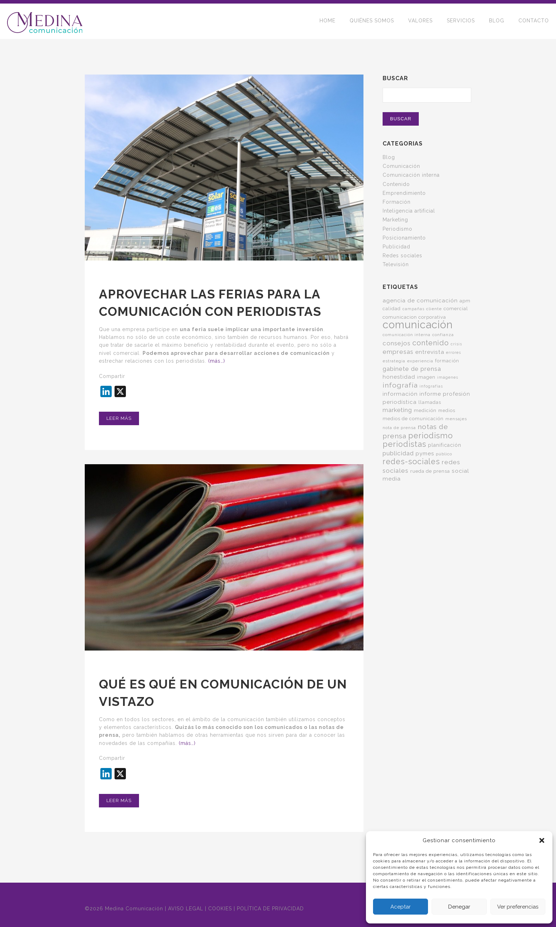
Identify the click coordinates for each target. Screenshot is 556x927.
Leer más (119, 418)
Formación (397, 202)
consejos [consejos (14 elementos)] (397, 343)
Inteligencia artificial (409, 211)
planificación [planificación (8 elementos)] (444, 445)
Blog (389, 157)
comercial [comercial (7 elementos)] (456, 308)
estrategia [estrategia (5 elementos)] (394, 360)
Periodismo (397, 229)
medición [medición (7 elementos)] (425, 410)
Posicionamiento (404, 238)
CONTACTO (533, 21)
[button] (541, 840)
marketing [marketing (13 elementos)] (397, 409)
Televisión (396, 264)
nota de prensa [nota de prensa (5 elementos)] (399, 427)
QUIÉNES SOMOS (372, 21)
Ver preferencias (517, 907)
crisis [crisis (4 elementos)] (456, 344)
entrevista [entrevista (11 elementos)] (429, 352)
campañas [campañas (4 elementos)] (413, 309)
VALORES (420, 21)
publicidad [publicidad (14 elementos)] (398, 453)
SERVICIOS (461, 21)
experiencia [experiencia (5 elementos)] (420, 360)
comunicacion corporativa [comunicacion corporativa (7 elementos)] (414, 317)
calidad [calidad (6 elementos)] (392, 308)
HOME (327, 21)
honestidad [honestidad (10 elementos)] (399, 377)
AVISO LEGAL (185, 908)
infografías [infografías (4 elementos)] (431, 386)
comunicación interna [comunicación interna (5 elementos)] (406, 334)
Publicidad (396, 246)
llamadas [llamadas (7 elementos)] (429, 402)
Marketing (395, 220)
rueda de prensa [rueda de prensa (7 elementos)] (430, 471)
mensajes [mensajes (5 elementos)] (456, 418)
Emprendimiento (404, 193)
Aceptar (400, 907)
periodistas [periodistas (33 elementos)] (404, 444)
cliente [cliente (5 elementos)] (434, 308)
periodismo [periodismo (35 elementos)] (430, 435)
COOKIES (220, 908)
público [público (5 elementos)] (444, 453)
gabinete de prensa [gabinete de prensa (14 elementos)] (412, 368)
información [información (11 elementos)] (400, 393)
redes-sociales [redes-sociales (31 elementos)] (411, 461)
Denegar (459, 907)
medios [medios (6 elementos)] (446, 410)
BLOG (496, 21)
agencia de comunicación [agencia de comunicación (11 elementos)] (420, 300)
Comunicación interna (411, 175)
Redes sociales (402, 255)
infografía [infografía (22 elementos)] (400, 385)
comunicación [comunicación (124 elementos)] (418, 324)
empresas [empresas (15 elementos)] (398, 351)
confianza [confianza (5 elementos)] (443, 334)
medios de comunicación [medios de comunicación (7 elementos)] (413, 418)
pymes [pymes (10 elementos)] (425, 453)
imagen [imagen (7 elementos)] (426, 377)
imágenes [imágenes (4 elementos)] (447, 377)
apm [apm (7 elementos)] (465, 300)
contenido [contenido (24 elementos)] (430, 343)
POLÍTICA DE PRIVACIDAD (270, 908)
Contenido (396, 184)
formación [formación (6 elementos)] (447, 360)
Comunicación (401, 166)
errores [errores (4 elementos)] (453, 352)
